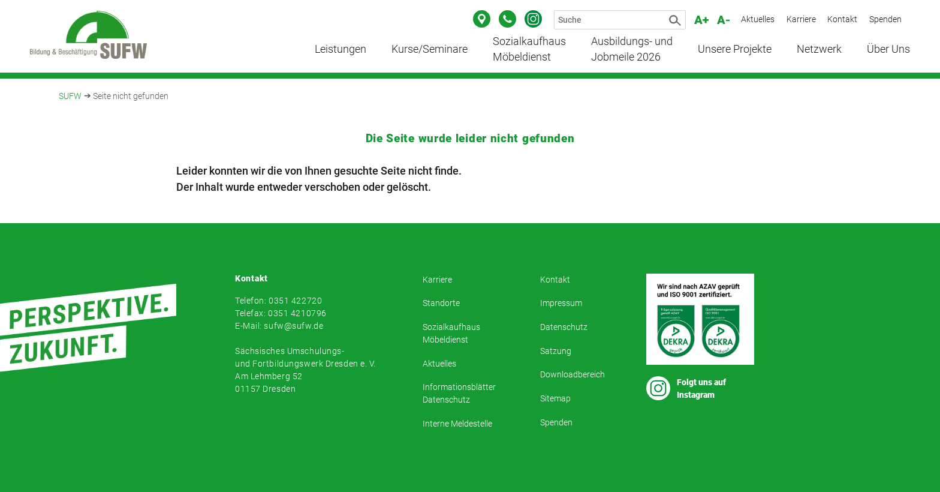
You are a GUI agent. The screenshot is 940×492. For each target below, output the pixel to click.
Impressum (561, 303)
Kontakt (842, 19)
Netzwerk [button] (819, 49)
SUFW (70, 96)
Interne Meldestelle (457, 423)
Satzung (555, 351)
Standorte (441, 303)
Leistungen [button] (340, 49)
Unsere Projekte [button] (735, 49)
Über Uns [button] (888, 49)
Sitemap (555, 398)
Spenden (885, 19)
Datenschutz (564, 327)
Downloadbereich (572, 374)
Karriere (801, 19)
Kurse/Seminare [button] (429, 49)
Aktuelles (758, 19)
